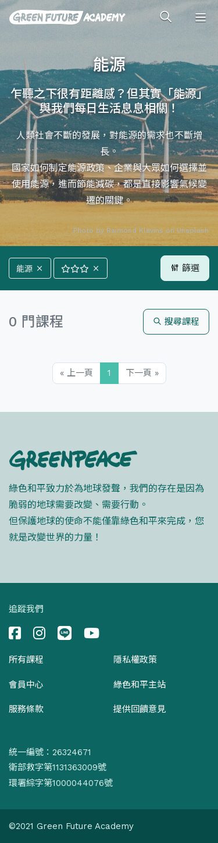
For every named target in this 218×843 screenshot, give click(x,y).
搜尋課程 (176, 321)
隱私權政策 (135, 660)
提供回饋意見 (139, 709)
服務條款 (26, 709)
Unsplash (193, 230)
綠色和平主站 (139, 685)
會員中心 (26, 685)
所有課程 (26, 660)
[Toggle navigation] (200, 17)
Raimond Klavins (134, 230)
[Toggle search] (165, 17)
